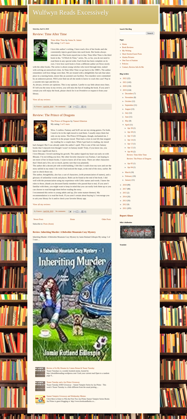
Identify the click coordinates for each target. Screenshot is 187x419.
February (128, 176)
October (128, 101)
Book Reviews (127, 47)
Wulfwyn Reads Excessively (71, 12)
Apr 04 (130, 167)
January (128, 180)
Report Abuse (126, 215)
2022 (125, 78)
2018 (125, 185)
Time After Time (58, 40)
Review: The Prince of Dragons (54, 115)
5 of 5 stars (65, 43)
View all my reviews (41, 99)
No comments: (60, 107)
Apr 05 (130, 163)
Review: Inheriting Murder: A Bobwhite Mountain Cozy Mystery (64, 232)
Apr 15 (130, 136)
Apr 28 (130, 132)
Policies (125, 64)
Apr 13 (130, 144)
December (129, 94)
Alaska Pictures (128, 57)
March (128, 172)
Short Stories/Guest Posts (132, 54)
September (129, 105)
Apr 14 (130, 140)
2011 (125, 208)
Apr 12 (130, 148)
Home (72, 219)
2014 (125, 197)
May (127, 121)
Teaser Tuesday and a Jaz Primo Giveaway (63, 382)
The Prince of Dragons (60, 121)
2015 (125, 193)
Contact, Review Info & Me (133, 67)
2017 (125, 189)
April (127, 125)
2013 (125, 201)
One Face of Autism (130, 60)
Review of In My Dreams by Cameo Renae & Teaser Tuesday (70, 368)
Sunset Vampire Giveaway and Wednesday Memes (66, 396)
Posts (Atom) (48, 224)
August (128, 109)
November (129, 97)
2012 (125, 204)
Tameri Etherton (80, 121)
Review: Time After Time (50, 34)
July (127, 113)
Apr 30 (130, 128)
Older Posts (106, 219)
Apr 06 (130, 152)
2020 (125, 86)
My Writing (126, 51)
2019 (125, 90)
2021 (125, 82)
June (127, 117)
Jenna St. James (75, 40)
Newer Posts (38, 219)
